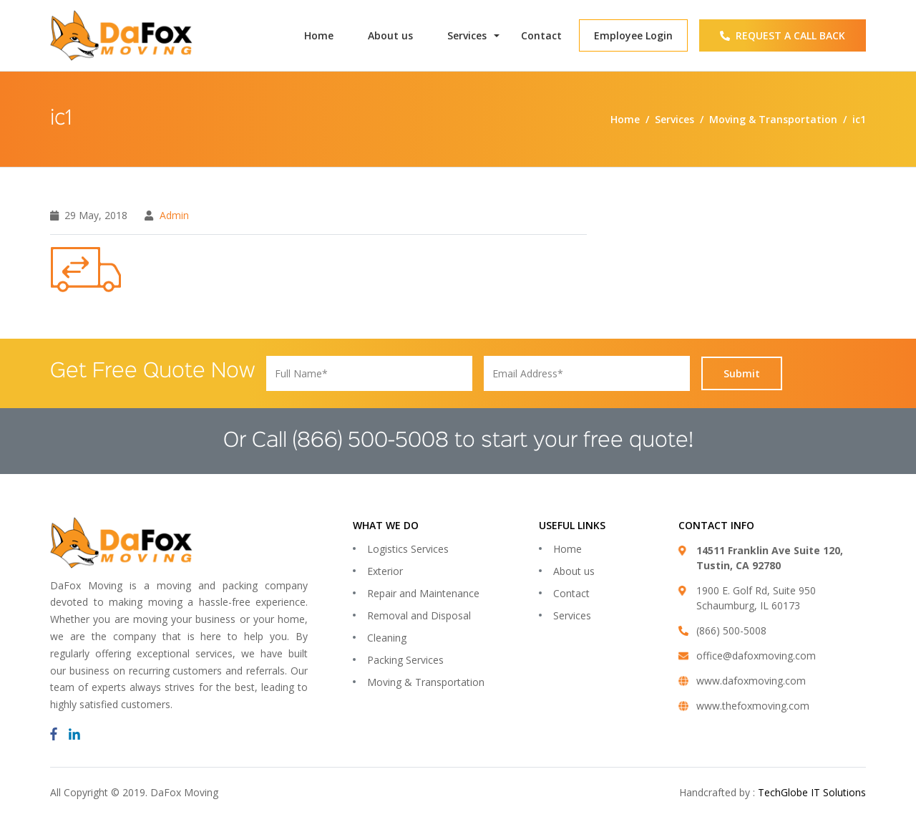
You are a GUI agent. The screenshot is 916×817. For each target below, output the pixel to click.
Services (467, 35)
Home (318, 35)
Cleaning (386, 637)
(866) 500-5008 (371, 441)
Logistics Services (408, 549)
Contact (541, 35)
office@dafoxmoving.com (756, 655)
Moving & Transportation (425, 682)
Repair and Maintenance (423, 593)
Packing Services (405, 660)
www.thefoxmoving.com (752, 705)
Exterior (385, 571)
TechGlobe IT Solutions (812, 792)
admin (174, 215)
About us (390, 35)
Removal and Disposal (419, 615)
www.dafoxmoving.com (751, 680)
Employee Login (633, 35)
